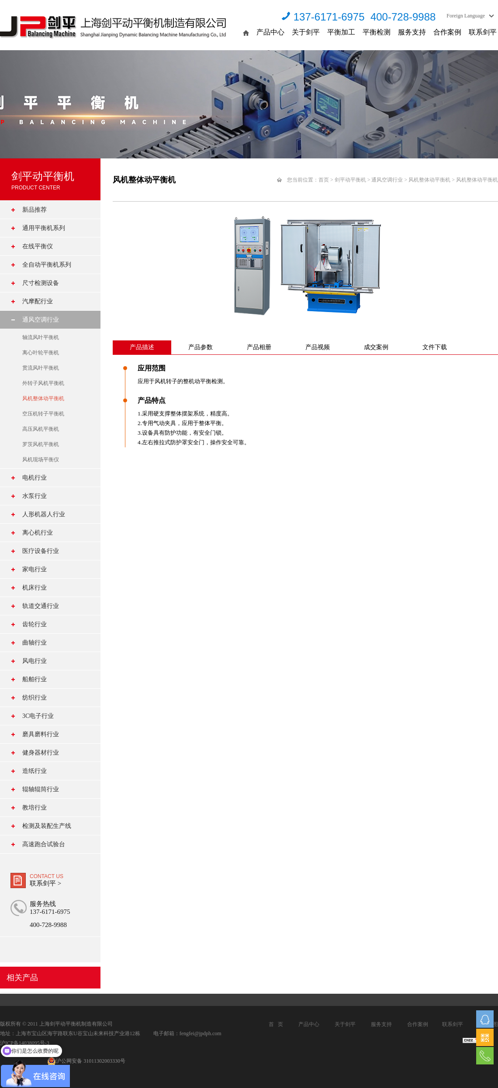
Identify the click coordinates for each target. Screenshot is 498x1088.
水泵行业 (34, 496)
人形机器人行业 (43, 514)
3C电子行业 (38, 716)
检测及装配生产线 (46, 826)
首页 (323, 180)
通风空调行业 (40, 319)
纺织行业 (34, 697)
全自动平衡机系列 (46, 264)
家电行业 (34, 569)
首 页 (276, 1024)
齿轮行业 (34, 624)
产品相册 (259, 347)
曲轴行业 (34, 642)
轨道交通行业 (40, 606)
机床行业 (34, 587)
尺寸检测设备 (40, 283)
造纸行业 (34, 771)
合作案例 (447, 32)
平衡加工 (341, 32)
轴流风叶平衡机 (40, 337)
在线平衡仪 (37, 246)
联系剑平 (483, 32)
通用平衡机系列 (43, 228)
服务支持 (412, 32)
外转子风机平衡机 (43, 383)
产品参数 (200, 347)
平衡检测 (377, 32)
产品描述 (142, 347)
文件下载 (434, 347)
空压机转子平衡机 (43, 414)
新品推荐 (34, 209)
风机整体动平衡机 (43, 398)
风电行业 (34, 661)
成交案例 (376, 347)
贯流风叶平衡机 (40, 368)
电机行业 (34, 477)
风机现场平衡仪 (40, 459)
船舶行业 (34, 679)
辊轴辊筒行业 (40, 789)
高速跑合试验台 (43, 844)
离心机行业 (37, 532)
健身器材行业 (40, 752)
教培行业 (34, 807)
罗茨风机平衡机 (40, 444)
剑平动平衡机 (350, 180)
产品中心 (270, 32)
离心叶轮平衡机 (40, 353)
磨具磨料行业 (40, 734)
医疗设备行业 (40, 551)
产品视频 (317, 347)
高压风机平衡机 (40, 429)
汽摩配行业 (37, 301)
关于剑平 (306, 32)
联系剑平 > (45, 883)
